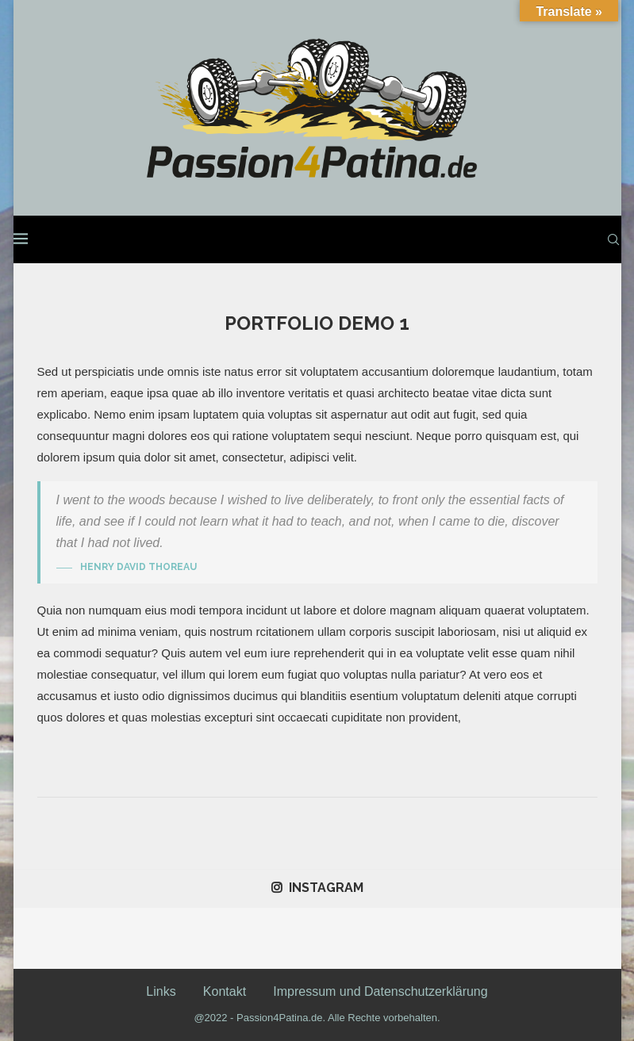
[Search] (613, 239)
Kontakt (224, 991)
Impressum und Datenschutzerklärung (380, 991)
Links (160, 991)
